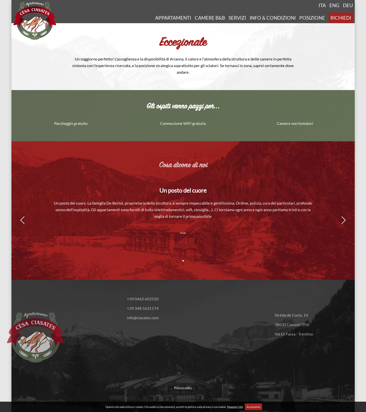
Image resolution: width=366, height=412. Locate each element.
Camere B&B (210, 18)
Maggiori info (235, 406)
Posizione (312, 18)
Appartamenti (173, 18)
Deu (348, 5)
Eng (334, 5)
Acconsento (253, 406)
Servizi (237, 18)
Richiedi (340, 18)
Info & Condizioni (273, 18)
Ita (322, 5)
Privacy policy (183, 388)
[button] (22, 220)
